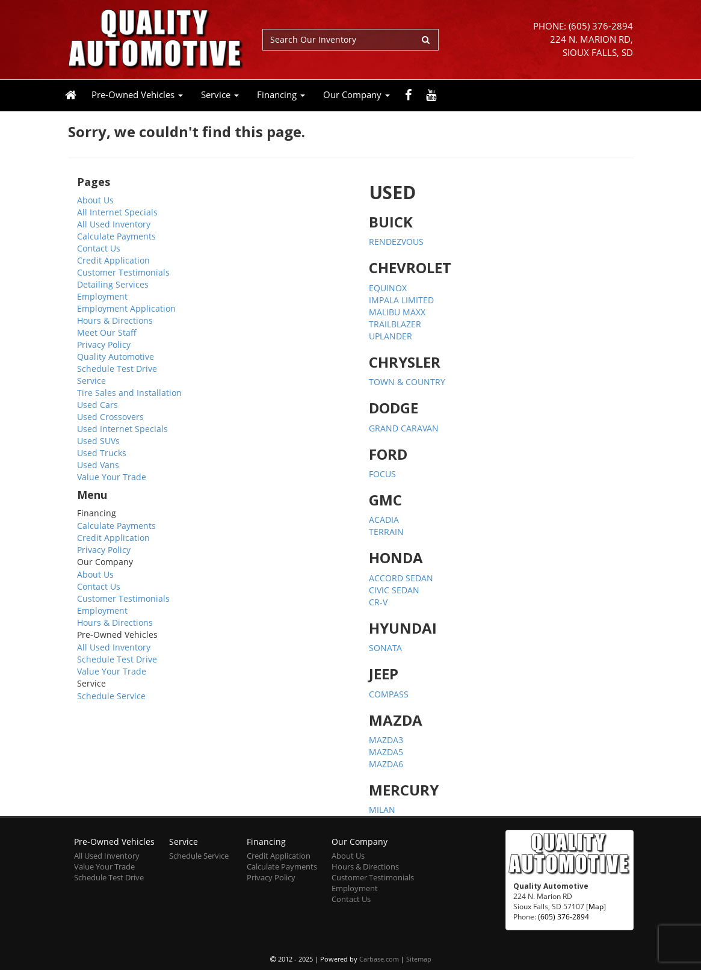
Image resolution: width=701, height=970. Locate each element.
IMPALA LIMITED (401, 300)
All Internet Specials (117, 212)
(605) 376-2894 (601, 26)
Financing (281, 94)
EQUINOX (388, 288)
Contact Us (98, 248)
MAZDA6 (386, 764)
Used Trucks (101, 453)
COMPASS (389, 694)
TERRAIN (386, 531)
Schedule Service (111, 696)
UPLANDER (390, 336)
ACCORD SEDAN (401, 578)
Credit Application (113, 260)
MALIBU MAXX (397, 312)
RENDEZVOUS (396, 241)
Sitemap (418, 958)
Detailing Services (113, 284)
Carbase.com (379, 958)
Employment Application (126, 308)
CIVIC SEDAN (394, 590)
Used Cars (97, 404)
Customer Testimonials (123, 272)
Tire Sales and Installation (129, 392)
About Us (95, 200)
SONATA (385, 647)
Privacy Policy (104, 344)
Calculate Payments (116, 236)
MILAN (382, 809)
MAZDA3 (386, 740)
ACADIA (384, 519)
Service (220, 94)
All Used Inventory (113, 224)
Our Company (356, 94)
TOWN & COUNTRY (407, 382)
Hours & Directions (115, 320)
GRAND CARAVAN (404, 428)
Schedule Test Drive (117, 368)
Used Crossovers (110, 416)
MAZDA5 (386, 752)
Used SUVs (98, 440)
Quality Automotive (115, 356)
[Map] (596, 906)
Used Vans (98, 465)
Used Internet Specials (122, 428)
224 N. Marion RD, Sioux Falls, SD (591, 46)
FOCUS (382, 474)
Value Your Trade (111, 477)
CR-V (378, 602)
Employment (102, 296)
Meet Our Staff (107, 332)
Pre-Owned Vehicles (137, 94)
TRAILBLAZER (395, 324)
